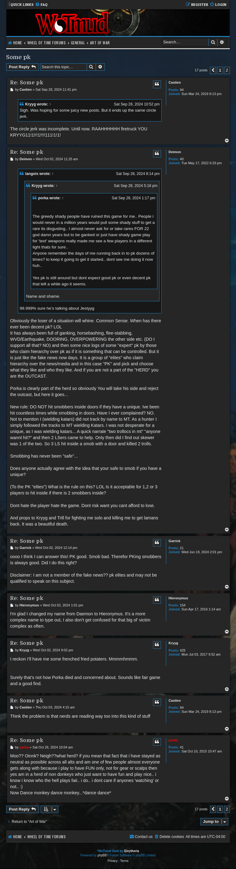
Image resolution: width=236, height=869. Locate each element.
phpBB (102, 855)
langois (31, 174)
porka (43, 198)
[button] (213, 70)
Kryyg (30, 104)
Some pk (18, 57)
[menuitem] (41, 5)
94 (181, 90)
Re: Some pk (26, 82)
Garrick (175, 541)
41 (181, 747)
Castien (175, 82)
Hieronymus (178, 598)
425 (182, 650)
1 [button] (220, 70)
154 (182, 605)
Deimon (175, 152)
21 (181, 548)
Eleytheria (131, 851)
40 (181, 159)
